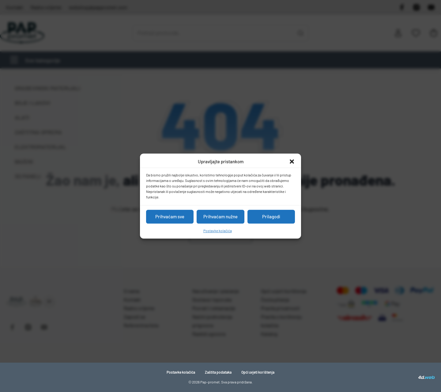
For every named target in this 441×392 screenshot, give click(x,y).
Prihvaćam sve (169, 216)
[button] (292, 162)
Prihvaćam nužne (220, 216)
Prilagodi (271, 216)
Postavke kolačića (217, 230)
